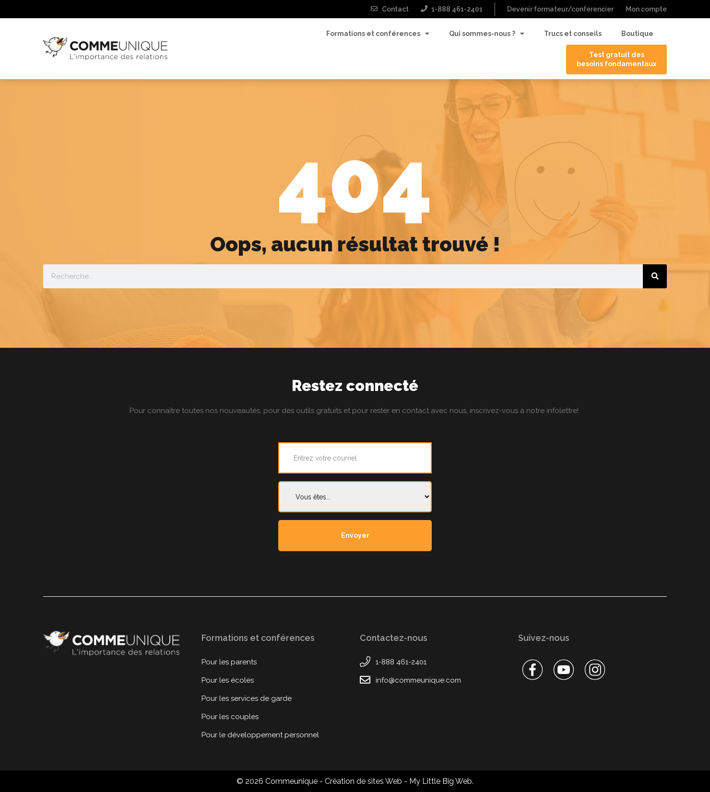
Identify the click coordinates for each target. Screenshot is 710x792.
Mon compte (646, 9)
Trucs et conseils (573, 33)
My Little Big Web (440, 781)
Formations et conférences (377, 34)
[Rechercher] (655, 276)
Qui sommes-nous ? (486, 34)
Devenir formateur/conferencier (560, 9)
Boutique (637, 33)
